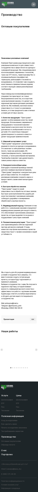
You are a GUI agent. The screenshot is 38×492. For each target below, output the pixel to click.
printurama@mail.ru (11, 303)
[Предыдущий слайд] (2, 349)
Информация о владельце (10, 488)
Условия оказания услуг (10, 485)
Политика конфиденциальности (12, 481)
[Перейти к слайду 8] (23, 367)
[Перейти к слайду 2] (12, 367)
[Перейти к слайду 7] (21, 367)
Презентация (9, 319)
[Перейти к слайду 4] (16, 367)
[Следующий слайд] (36, 349)
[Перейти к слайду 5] (18, 367)
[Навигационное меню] (33, 4)
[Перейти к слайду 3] (14, 367)
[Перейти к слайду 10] (27, 367)
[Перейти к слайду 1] (10, 367)
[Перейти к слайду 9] (25, 367)
